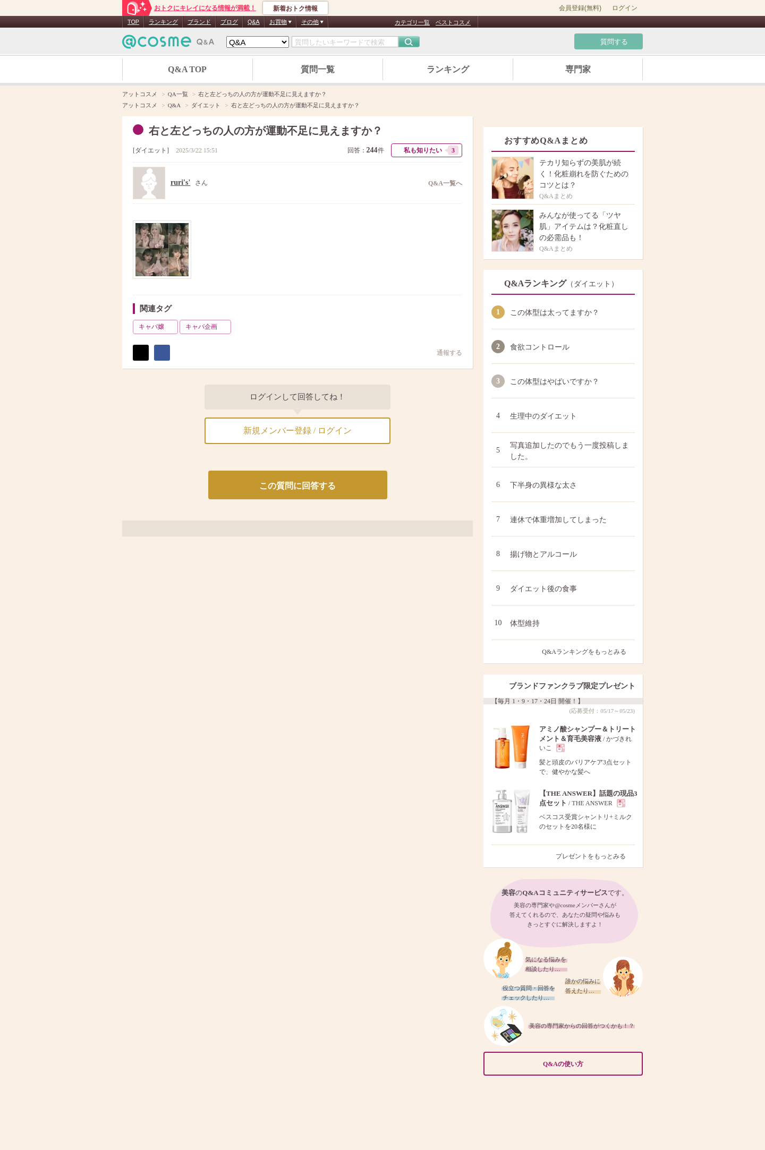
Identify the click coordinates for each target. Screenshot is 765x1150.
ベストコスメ (453, 22)
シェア (162, 353)
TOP (133, 22)
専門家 (578, 69)
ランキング (163, 22)
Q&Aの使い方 (589, 1064)
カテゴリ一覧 (412, 22)
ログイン (625, 8)
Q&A (254, 22)
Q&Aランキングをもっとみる (588, 651)
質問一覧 (318, 69)
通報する (444, 352)
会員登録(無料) (580, 8)
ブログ (229, 22)
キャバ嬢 (157, 326)
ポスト (141, 353)
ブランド (199, 22)
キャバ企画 (207, 326)
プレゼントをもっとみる (595, 856)
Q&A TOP (187, 69)
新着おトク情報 (295, 8)
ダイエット (151, 150)
